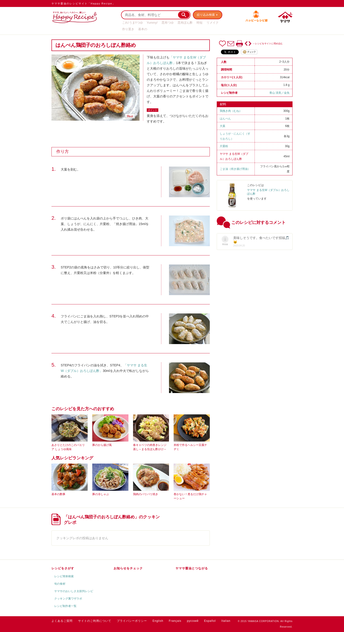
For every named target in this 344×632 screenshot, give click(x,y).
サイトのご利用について (94, 620)
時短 (200, 22)
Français (175, 620)
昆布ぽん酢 (185, 22)
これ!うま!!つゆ (132, 22)
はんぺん (225, 118)
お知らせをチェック (128, 568)
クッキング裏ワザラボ (68, 598)
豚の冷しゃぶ (100, 494)
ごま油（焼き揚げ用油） (235, 169)
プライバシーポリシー (132, 620)
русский (192, 620)
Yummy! (152, 22)
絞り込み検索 (206, 14)
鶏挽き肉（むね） (231, 111)
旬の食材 (59, 583)
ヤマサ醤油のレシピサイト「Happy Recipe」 (83, 3)
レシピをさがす (62, 568)
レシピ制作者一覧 (65, 606)
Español (210, 620)
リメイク (213, 22)
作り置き (128, 29)
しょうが (225, 133)
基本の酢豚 (58, 494)
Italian (225, 620)
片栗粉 (224, 146)
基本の (142, 29)
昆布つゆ (168, 22)
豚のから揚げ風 (102, 445)
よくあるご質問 (62, 620)
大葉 (222, 126)
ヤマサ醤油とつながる (191, 568)
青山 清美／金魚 (279, 92)
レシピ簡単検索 (64, 576)
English (158, 620)
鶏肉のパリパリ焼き (145, 494)
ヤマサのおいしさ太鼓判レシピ (73, 591)
